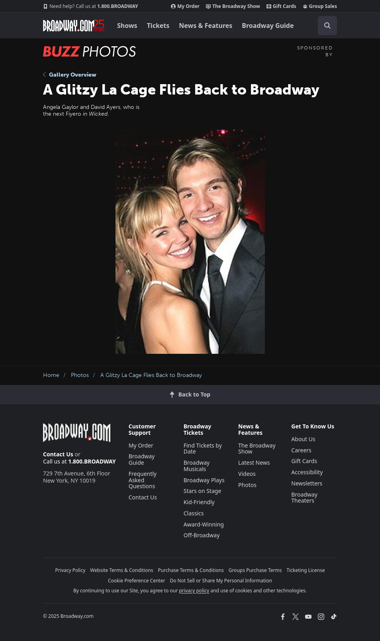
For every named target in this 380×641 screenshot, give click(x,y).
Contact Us (58, 454)
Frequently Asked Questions (143, 480)
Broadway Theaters (304, 498)
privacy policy (194, 590)
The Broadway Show (233, 6)
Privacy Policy (70, 570)
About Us (303, 439)
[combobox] (324, 25)
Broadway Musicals (197, 466)
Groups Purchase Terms (255, 570)
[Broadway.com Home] (73, 26)
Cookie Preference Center (136, 580)
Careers (301, 450)
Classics (194, 513)
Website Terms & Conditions (121, 570)
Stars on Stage (202, 491)
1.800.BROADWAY (90, 6)
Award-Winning (204, 524)
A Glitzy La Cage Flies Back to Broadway (151, 375)
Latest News (254, 462)
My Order (185, 6)
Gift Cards (281, 6)
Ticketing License (306, 570)
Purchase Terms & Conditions (191, 570)
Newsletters (306, 483)
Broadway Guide (268, 25)
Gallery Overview (69, 74)
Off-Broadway (202, 535)
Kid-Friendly (199, 502)
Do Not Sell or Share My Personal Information (221, 580)
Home (51, 375)
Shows (127, 25)
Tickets (158, 25)
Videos (247, 473)
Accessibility (307, 472)
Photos (80, 375)
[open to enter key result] (327, 25)
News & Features (205, 25)
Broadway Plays (204, 480)
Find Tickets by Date (203, 449)
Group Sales (320, 6)
